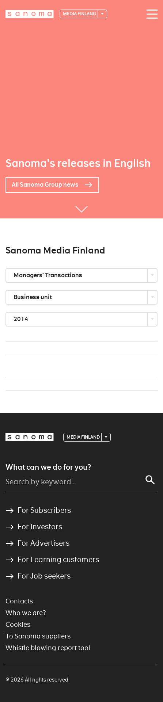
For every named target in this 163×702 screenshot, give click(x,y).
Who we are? (25, 612)
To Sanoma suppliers (38, 636)
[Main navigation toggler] (150, 14)
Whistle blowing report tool (47, 648)
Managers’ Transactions (48, 275)
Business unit (33, 297)
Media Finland (80, 13)
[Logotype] (29, 14)
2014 (21, 319)
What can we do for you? (48, 467)
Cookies (17, 624)
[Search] (150, 480)
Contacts (19, 601)
